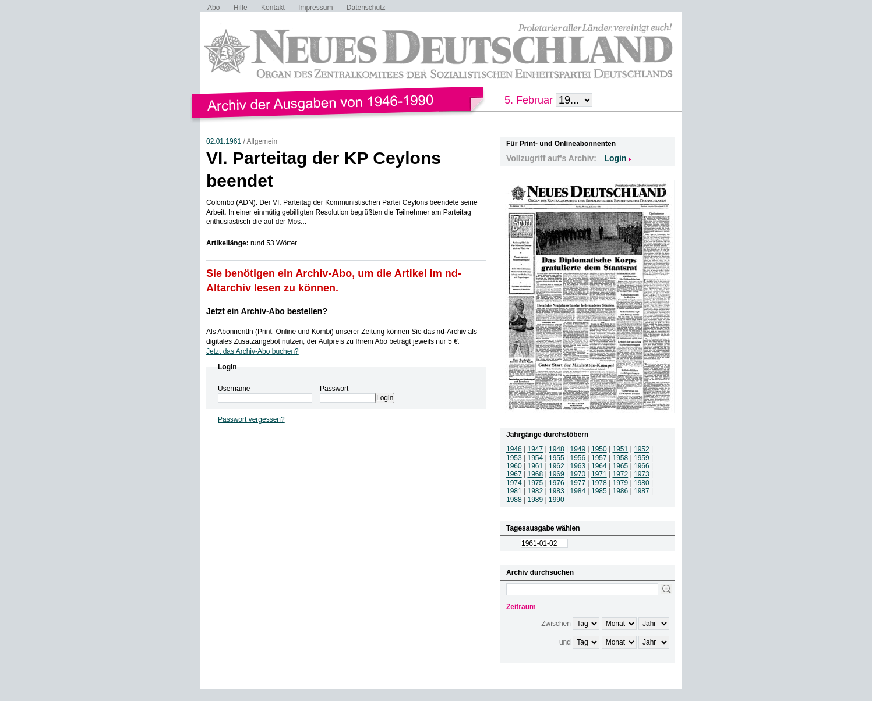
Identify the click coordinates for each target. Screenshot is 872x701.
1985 (599, 491)
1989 (535, 500)
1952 (641, 449)
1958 (621, 458)
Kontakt (273, 7)
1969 (556, 474)
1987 (641, 491)
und (565, 642)
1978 (599, 483)
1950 (599, 449)
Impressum (315, 7)
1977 (578, 483)
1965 (621, 466)
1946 (514, 449)
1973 (641, 474)
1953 (514, 458)
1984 (578, 491)
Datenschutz (366, 7)
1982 (535, 491)
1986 (621, 491)
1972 (621, 474)
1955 (556, 458)
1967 (514, 474)
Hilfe (241, 7)
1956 (578, 458)
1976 (556, 483)
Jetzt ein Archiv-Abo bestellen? (266, 311)
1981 (514, 491)
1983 (556, 491)
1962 (556, 466)
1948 (556, 449)
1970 (578, 474)
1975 (535, 483)
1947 (535, 449)
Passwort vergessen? (251, 419)
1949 (578, 449)
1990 (556, 500)
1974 (514, 483)
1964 (599, 466)
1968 (535, 474)
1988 (514, 500)
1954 (535, 458)
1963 (578, 466)
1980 (641, 483)
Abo (213, 7)
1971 (599, 474)
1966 (641, 466)
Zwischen (556, 624)
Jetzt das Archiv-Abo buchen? (252, 351)
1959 (641, 458)
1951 (621, 449)
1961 (535, 466)
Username (234, 389)
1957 (599, 458)
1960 (514, 466)
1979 (621, 483)
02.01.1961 (223, 141)
